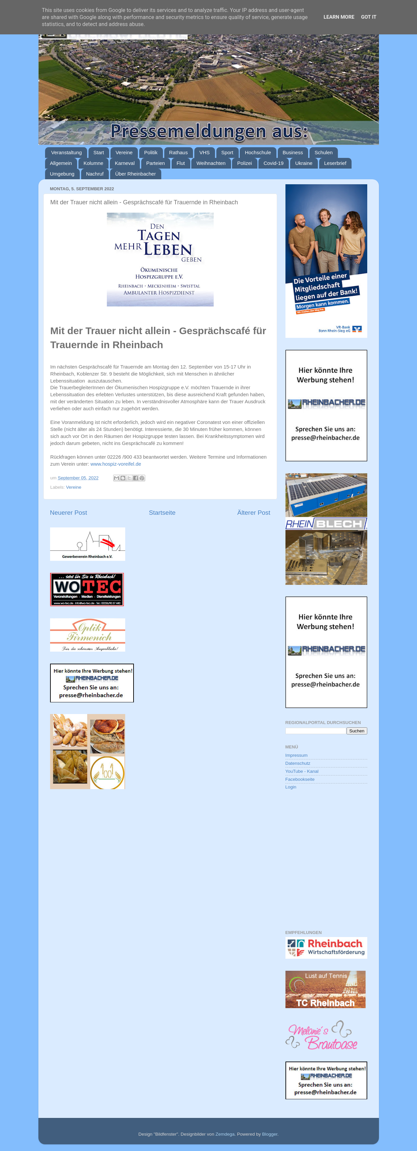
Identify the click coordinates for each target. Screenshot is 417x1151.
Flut (181, 163)
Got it (368, 17)
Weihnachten (210, 163)
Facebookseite (300, 779)
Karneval (125, 163)
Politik (151, 152)
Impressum (296, 755)
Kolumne (93, 163)
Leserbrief (335, 163)
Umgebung (62, 174)
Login (290, 786)
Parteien (155, 163)
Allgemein (61, 163)
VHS (204, 152)
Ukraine (303, 163)
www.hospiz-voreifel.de (115, 464)
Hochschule (258, 152)
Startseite (162, 512)
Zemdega (224, 1134)
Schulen (324, 152)
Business (293, 152)
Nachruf (95, 174)
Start (98, 152)
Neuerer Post (68, 512)
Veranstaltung (66, 152)
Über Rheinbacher (135, 174)
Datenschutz (297, 763)
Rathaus (178, 152)
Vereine (124, 152)
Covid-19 (273, 163)
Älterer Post (253, 512)
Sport (227, 152)
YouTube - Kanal (302, 771)
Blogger (269, 1134)
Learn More (339, 17)
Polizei (244, 163)
